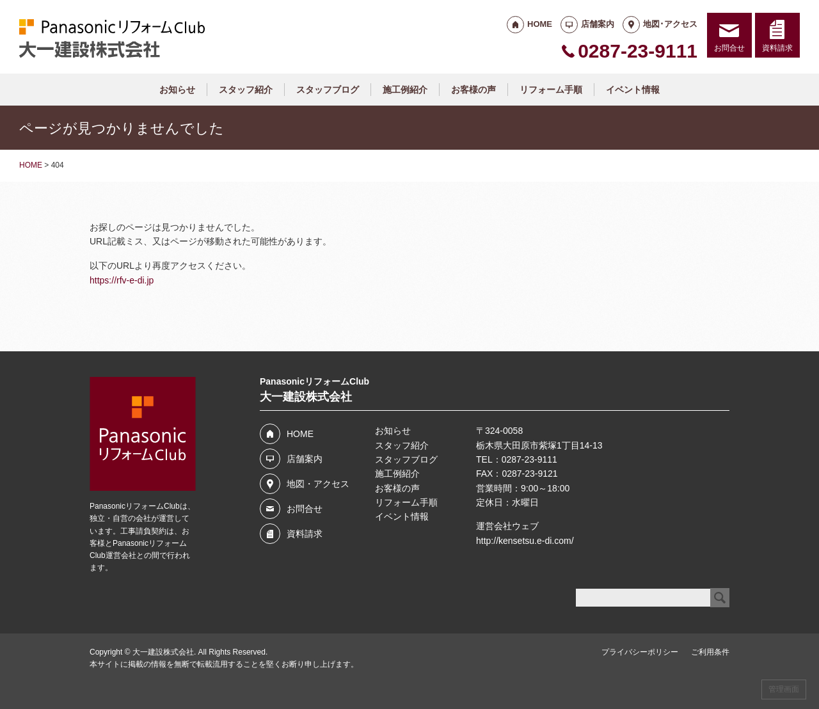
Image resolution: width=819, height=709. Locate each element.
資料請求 (777, 48)
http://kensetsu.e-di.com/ (525, 541)
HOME (539, 24)
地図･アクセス (670, 24)
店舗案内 (597, 24)
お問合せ (729, 48)
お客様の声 (473, 89)
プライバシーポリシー (639, 652)
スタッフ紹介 (246, 89)
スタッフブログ (327, 89)
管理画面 (783, 689)
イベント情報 (633, 89)
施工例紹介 (405, 89)
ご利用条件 (710, 652)
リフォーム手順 (551, 89)
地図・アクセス (318, 484)
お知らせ (177, 89)
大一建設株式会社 (163, 652)
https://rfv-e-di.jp (122, 280)
